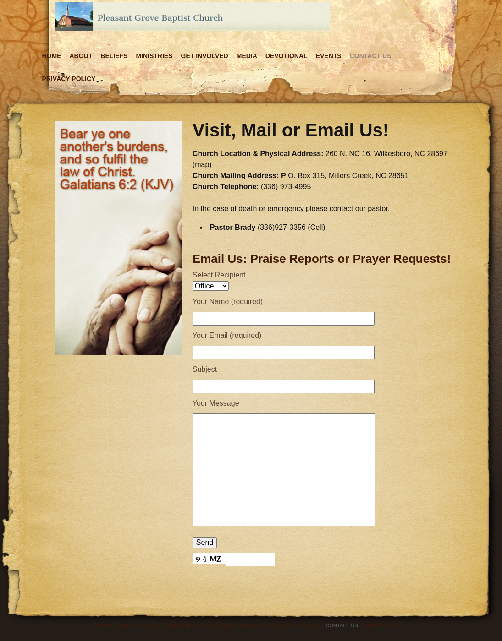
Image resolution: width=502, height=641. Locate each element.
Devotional (286, 56)
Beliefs (113, 56)
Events (329, 56)
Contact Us (371, 56)
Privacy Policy (69, 78)
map (202, 164)
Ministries (154, 56)
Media (247, 56)
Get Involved (204, 56)
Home (51, 56)
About (81, 56)
